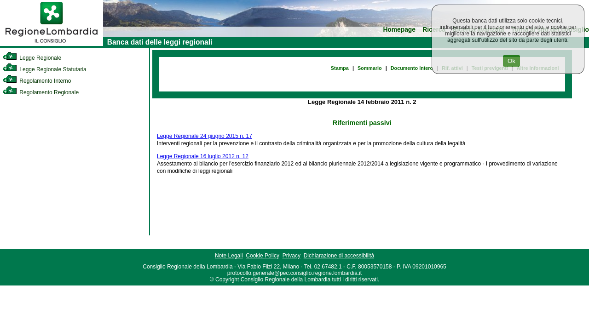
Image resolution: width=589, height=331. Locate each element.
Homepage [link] (399, 29)
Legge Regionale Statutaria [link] (45, 69)
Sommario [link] (370, 68)
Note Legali (229, 255)
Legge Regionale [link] (32, 58)
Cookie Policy (262, 255)
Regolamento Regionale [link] (41, 92)
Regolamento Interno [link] (37, 81)
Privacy (291, 255)
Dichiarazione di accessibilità (339, 255)
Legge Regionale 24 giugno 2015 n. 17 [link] (204, 136)
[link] (51, 44)
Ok (511, 60)
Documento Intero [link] (412, 68)
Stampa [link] (340, 68)
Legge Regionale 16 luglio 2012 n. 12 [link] (202, 156)
